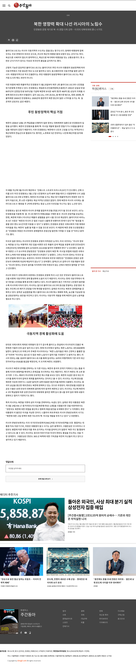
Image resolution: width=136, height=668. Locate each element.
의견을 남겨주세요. (15, 468)
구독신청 (121, 615)
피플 (82, 622)
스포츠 (65, 622)
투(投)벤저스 (99, 89)
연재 (101, 611)
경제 (82, 611)
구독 (111, 89)
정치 (64, 611)
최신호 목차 (103, 615)
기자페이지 (103, 622)
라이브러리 (103, 619)
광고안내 (121, 619)
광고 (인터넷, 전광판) (22, 651)
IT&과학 (84, 619)
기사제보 (121, 611)
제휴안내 (34, 651)
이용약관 (49, 651)
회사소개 (10, 651)
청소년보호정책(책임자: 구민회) (78, 651)
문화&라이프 (67, 619)
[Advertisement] (21, 163)
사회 (64, 615)
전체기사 (66, 626)
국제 (82, 615)
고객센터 (41, 651)
